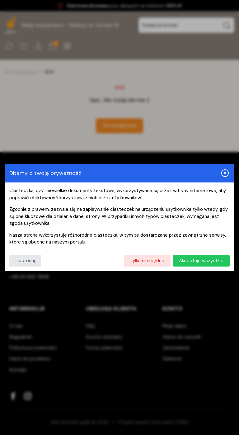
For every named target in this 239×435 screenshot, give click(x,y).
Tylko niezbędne (147, 261)
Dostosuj (25, 261)
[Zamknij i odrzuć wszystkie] (225, 173)
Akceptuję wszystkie (201, 261)
